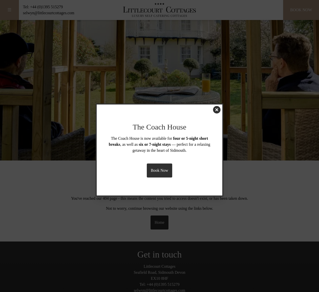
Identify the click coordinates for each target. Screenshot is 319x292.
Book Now (159, 170)
